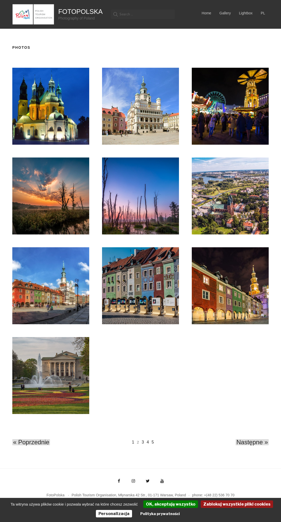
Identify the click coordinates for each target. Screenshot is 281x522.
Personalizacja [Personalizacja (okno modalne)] (113, 513)
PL (263, 13)
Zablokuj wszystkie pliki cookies (236, 504)
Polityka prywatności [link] (160, 513)
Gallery (225, 13)
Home (206, 13)
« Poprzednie (31, 442)
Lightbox (246, 13)
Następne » (252, 442)
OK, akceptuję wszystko (170, 504)
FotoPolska (80, 11)
